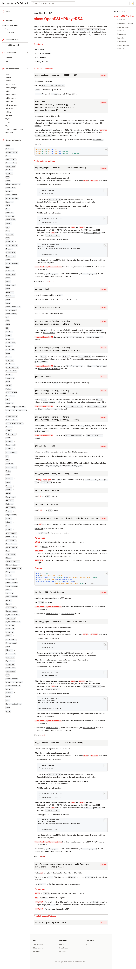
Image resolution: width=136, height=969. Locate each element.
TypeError (10, 661)
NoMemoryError (12, 416)
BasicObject (10, 32)
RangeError (10, 497)
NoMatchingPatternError (15, 407)
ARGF (8, 145)
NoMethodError (12, 420)
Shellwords (10, 554)
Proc (8, 475)
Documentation (38, 944)
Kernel (8, 357)
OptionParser (11, 452)
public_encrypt (10, 98)
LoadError (10, 364)
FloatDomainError (13, 307)
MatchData (10, 378)
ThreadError (11, 639)
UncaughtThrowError (14, 682)
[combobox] (53, 3)
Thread (8, 636)
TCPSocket (10, 629)
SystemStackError (13, 622)
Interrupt (10, 349)
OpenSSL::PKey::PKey (10, 25)
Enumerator (10, 256)
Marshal (9, 375)
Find (8, 300)
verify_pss (9, 133)
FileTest (9, 292)
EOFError (9, 234)
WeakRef (9, 693)
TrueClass (10, 657)
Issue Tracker (63, 948)
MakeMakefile (11, 371)
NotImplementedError (14, 423)
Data (8, 205)
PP (7, 456)
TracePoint (10, 654)
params (8, 77)
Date (8, 209)
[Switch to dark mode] (132, 3)
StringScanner (12, 597)
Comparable (10, 188)
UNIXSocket (10, 671)
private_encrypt (11, 88)
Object (6, 29)
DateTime (9, 213)
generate (8, 58)
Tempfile (9, 632)
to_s (7, 126)
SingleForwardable (13, 568)
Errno (8, 260)
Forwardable (11, 310)
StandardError (12, 583)
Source (103, 75)
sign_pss (8, 115)
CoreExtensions (12, 198)
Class (8, 181)
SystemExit (10, 618)
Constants (38, 44)
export (7, 74)
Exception (10, 271)
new (6, 61)
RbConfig (9, 504)
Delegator (10, 216)
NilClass (9, 403)
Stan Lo (85, 961)
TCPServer (10, 625)
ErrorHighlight (12, 263)
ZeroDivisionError (13, 704)
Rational (9, 500)
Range (8, 493)
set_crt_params (11, 105)
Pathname (9, 464)
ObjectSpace (11, 434)
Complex (9, 191)
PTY (7, 460)
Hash (8, 324)
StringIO (9, 593)
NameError (10, 396)
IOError (9, 332)
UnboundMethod (12, 679)
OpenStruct (10, 445)
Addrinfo (9, 149)
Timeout (9, 650)
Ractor (8, 486)
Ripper (8, 522)
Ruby (8, 526)
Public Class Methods (43, 68)
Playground (36, 951)
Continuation (11, 195)
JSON (8, 353)
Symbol (8, 604)
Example (38, 568)
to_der (7, 119)
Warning (9, 689)
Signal (8, 558)
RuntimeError (11, 533)
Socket (8, 575)
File (8, 289)
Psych (8, 482)
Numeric (9, 427)
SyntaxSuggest (12, 611)
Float (8, 303)
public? (8, 91)
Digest (8, 223)
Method (8, 385)
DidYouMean (10, 220)
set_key (8, 112)
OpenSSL (9, 441)
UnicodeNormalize (13, 686)
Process (9, 478)
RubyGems (62, 951)
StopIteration (12, 586)
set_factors (9, 108)
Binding (9, 170)
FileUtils (10, 296)
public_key (9, 102)
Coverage (9, 202)
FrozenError (11, 314)
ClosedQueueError (13, 184)
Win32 (8, 696)
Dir (7, 227)
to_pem (8, 122)
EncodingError (12, 245)
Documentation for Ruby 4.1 (15, 3)
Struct (8, 600)
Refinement (10, 507)
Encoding (9, 242)
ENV (7, 231)
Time (8, 646)
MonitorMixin (11, 392)
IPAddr (8, 335)
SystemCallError (12, 615)
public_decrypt (10, 95)
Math (8, 382)
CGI (7, 177)
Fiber (8, 281)
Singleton (10, 572)
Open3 (8, 438)
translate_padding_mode (14, 129)
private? (8, 81)
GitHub (61, 944)
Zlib (8, 707)
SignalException (12, 561)
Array (8, 156)
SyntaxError (11, 607)
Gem (7, 321)
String (8, 590)
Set (7, 551)
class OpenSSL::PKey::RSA (124, 16)
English (9, 249)
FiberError (10, 285)
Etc (7, 267)
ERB (7, 238)
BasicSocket (11, 163)
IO (7, 328)
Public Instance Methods (44, 161)
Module (8, 389)
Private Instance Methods (45, 916)
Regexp (8, 511)
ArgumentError (12, 152)
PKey (45, 13)
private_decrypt (11, 84)
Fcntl (8, 278)
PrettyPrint (11, 467)
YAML (8, 700)
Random (8, 490)
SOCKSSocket (11, 537)
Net (7, 399)
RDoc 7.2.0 (65, 961)
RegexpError (11, 515)
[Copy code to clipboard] (106, 149)
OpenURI (9, 448)
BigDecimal (10, 166)
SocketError (11, 579)
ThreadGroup (11, 643)
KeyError (9, 360)
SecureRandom (11, 544)
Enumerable (10, 252)
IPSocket (9, 339)
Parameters (40, 538)
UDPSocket (10, 664)
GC (7, 317)
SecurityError (12, 547)
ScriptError (11, 540)
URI (7, 675)
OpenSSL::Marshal (12, 45)
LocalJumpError (12, 367)
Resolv (8, 518)
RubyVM (8, 530)
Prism (8, 471)
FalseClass (10, 274)
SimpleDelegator (12, 565)
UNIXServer (10, 668)
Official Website (38, 948)
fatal (8, 711)
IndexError (10, 342)
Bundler (9, 173)
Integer (9, 346)
